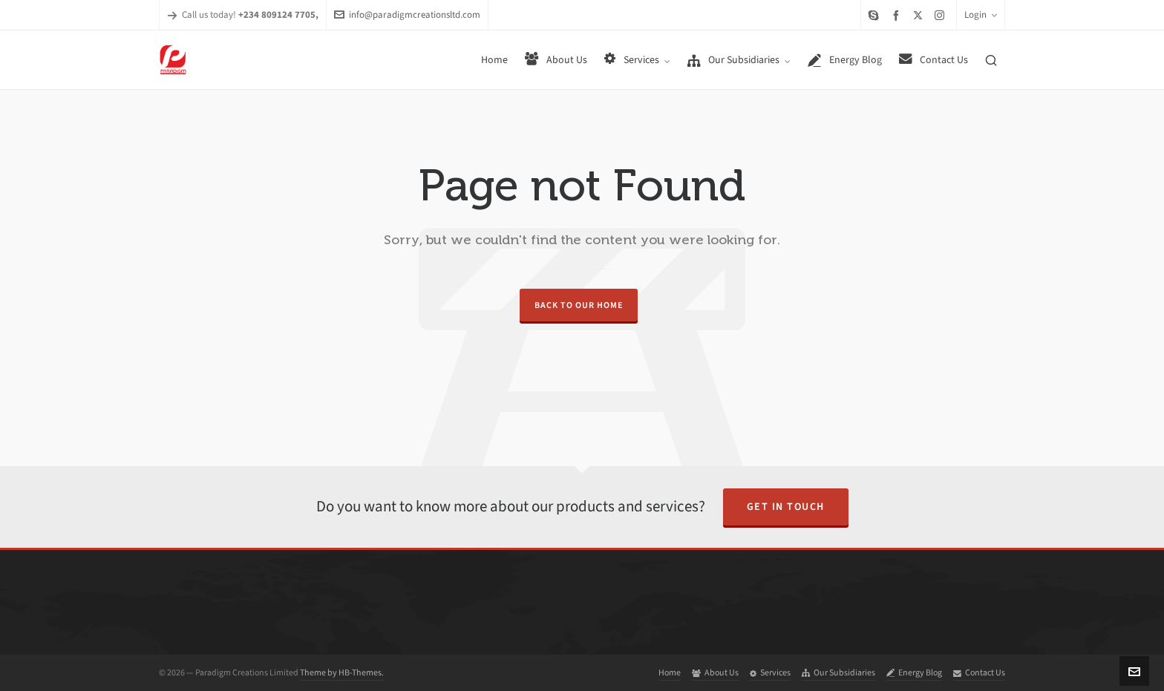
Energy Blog (914, 672)
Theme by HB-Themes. (342, 672)
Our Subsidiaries (838, 672)
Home (669, 672)
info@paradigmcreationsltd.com (407, 14)
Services (770, 672)
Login (980, 14)
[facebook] (898, 15)
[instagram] (942, 15)
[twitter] (920, 15)
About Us (715, 672)
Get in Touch (786, 507)
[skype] (876, 15)
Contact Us (979, 672)
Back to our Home (578, 305)
